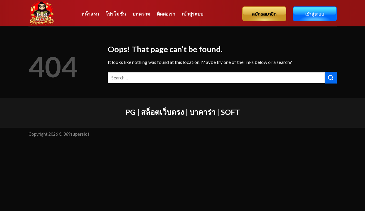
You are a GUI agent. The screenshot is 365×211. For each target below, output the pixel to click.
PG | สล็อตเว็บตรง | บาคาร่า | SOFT (182, 112)
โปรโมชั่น (115, 13)
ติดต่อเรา (166, 13)
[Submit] (331, 77)
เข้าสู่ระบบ (192, 13)
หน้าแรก (90, 13)
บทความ (141, 13)
